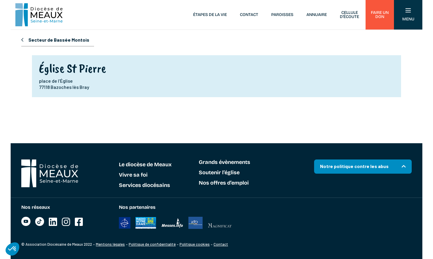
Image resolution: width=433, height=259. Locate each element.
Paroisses (282, 14)
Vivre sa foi (133, 175)
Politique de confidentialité (152, 244)
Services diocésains (144, 185)
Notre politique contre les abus (354, 166)
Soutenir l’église (219, 173)
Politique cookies (195, 244)
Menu (408, 15)
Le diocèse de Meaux (145, 165)
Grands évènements (224, 162)
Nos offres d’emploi (224, 183)
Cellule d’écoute (349, 14)
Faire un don (380, 14)
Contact (249, 14)
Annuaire (316, 14)
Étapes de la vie (210, 14)
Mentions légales (110, 244)
